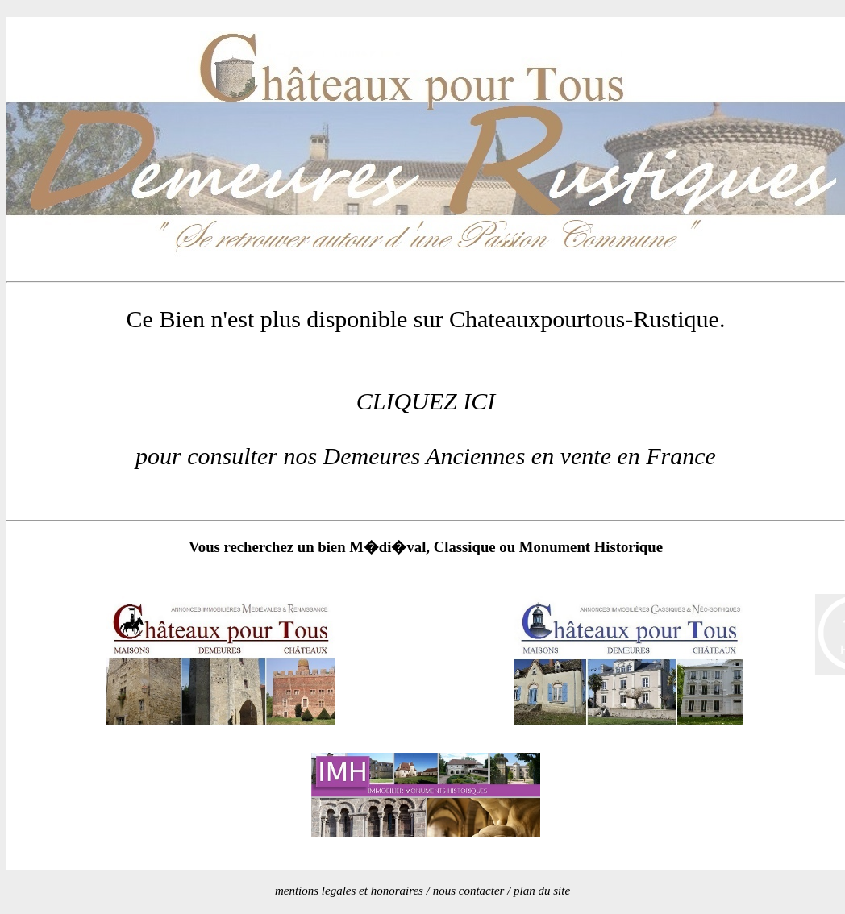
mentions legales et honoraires (349, 890)
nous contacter (469, 890)
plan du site (542, 890)
